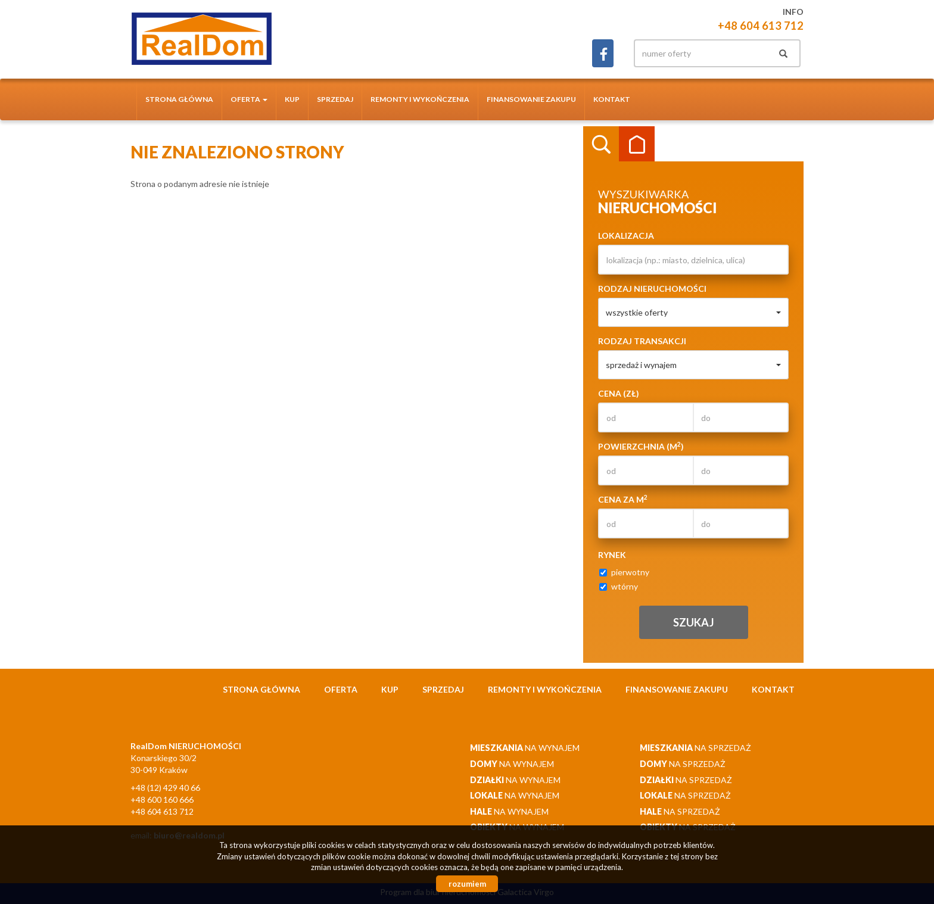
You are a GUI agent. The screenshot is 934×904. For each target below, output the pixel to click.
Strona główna (179, 99)
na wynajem (525, 748)
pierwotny (624, 572)
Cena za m (622, 499)
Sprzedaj (335, 99)
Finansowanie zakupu (531, 99)
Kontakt (611, 99)
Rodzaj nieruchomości (652, 288)
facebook (603, 53)
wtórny (618, 586)
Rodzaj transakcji (642, 341)
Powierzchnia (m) (641, 446)
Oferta (340, 689)
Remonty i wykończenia (420, 99)
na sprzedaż (695, 748)
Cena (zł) (618, 393)
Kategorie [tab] (637, 144)
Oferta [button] (249, 99)
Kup (292, 99)
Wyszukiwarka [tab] (601, 144)
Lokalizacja (626, 235)
